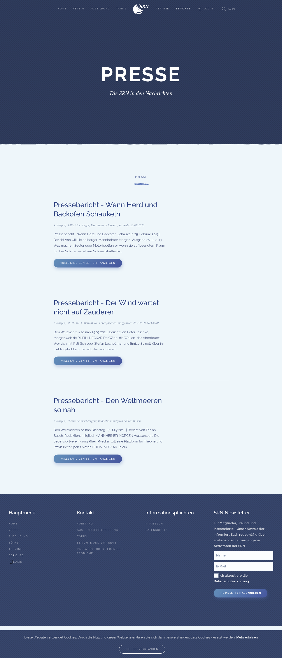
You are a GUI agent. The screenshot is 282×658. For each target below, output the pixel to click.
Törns (121, 8)
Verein (78, 8)
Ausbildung (100, 8)
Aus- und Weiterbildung (97, 530)
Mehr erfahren (247, 637)
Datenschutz (156, 530)
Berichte (183, 8)
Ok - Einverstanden (142, 649)
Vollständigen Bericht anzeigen (87, 263)
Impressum (154, 523)
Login (205, 9)
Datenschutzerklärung (231, 581)
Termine (162, 8)
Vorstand (85, 523)
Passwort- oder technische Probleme (101, 551)
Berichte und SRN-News (97, 542)
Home (62, 8)
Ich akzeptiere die (231, 578)
